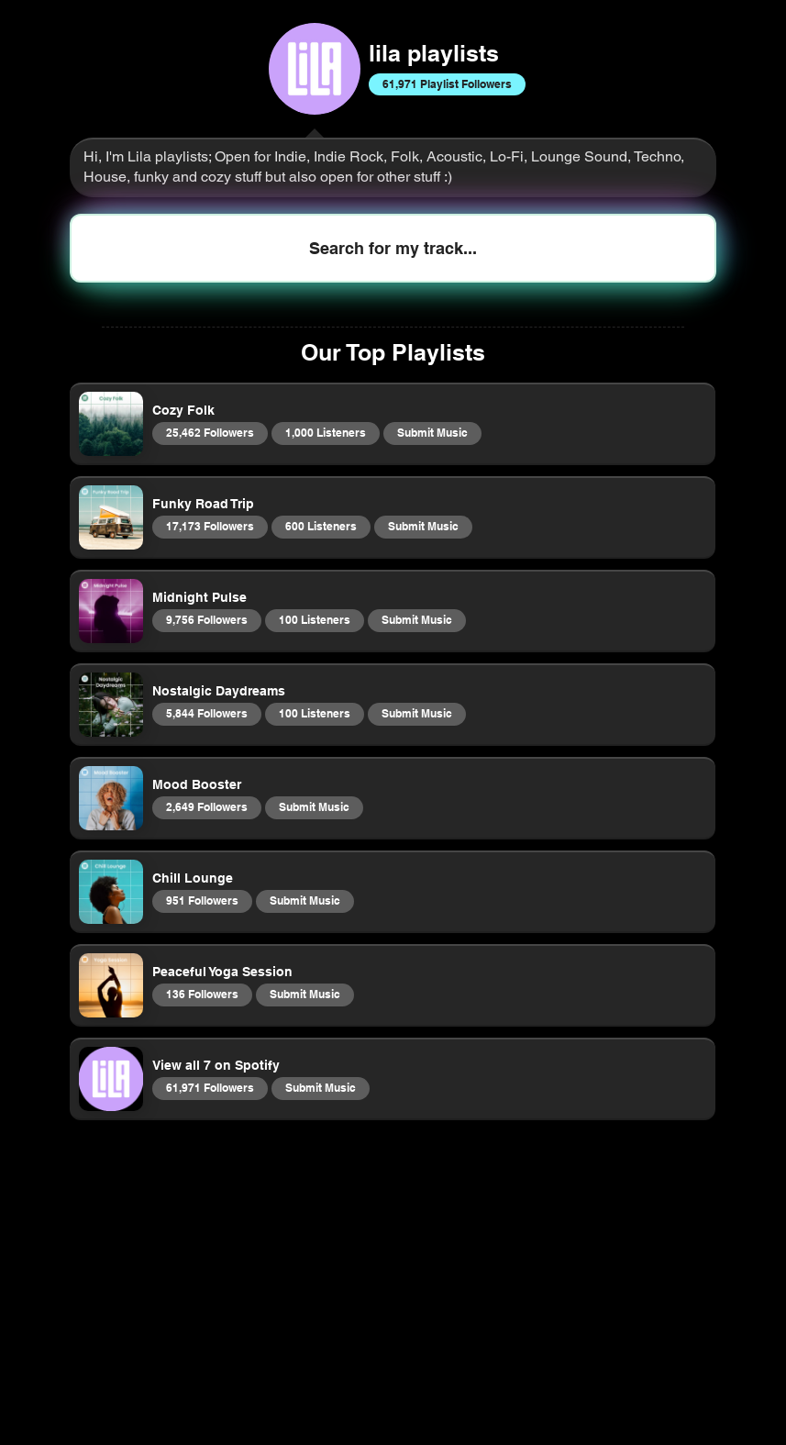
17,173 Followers (209, 525)
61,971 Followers (209, 1087)
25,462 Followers (209, 432)
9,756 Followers (206, 619)
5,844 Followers (206, 713)
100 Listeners (314, 619)
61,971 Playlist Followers (447, 83)
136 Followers (201, 993)
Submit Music (432, 432)
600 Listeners (320, 525)
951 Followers (201, 900)
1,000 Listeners (325, 432)
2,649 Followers (206, 806)
